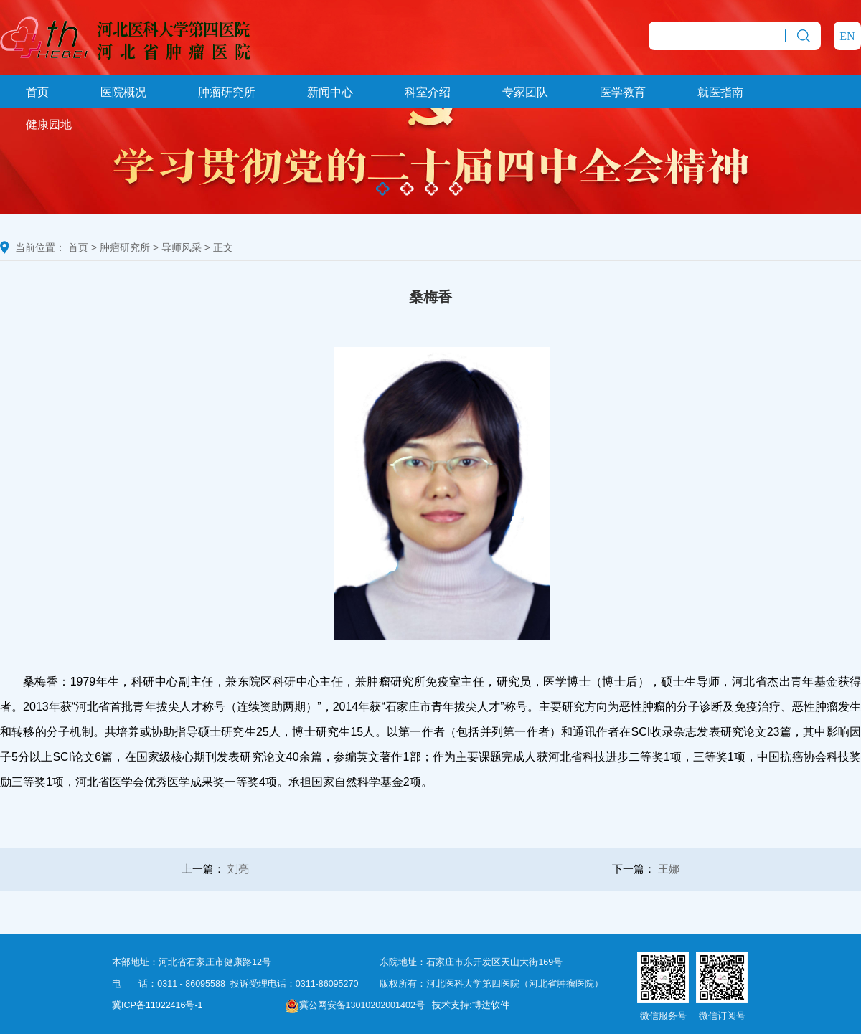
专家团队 (525, 92)
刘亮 (238, 869)
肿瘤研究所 (226, 92)
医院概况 (123, 92)
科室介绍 (428, 92)
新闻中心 (330, 92)
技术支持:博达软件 (470, 1005)
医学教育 (623, 92)
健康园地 (49, 124)
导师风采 (181, 247)
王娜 (668, 869)
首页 (37, 92)
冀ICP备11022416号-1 (157, 1005)
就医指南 (720, 92)
